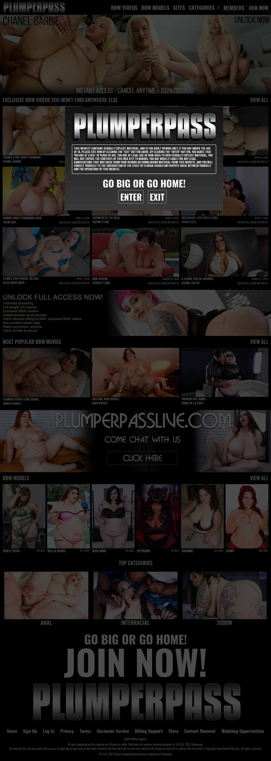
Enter (131, 196)
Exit (157, 196)
